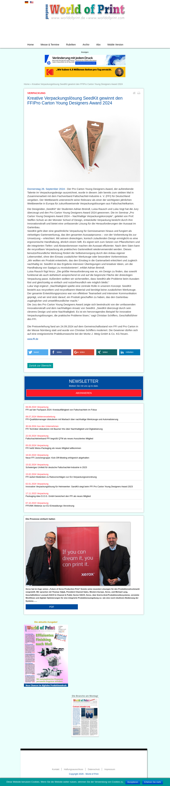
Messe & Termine (50, 44)
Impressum (109, 769)
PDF (51, 606)
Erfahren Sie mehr (152, 782)
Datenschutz (94, 769)
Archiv (86, 44)
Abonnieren (84, 393)
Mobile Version (115, 44)
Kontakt (55, 769)
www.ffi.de (32, 339)
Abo (98, 44)
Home (30, 44)
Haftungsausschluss (73, 769)
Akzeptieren (132, 782)
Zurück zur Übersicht (40, 365)
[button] (37, 352)
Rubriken (71, 44)
